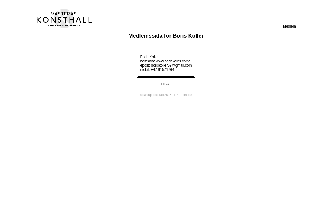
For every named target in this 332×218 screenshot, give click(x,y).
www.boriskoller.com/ (173, 61)
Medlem (289, 26)
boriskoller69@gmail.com (171, 65)
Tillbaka (166, 84)
